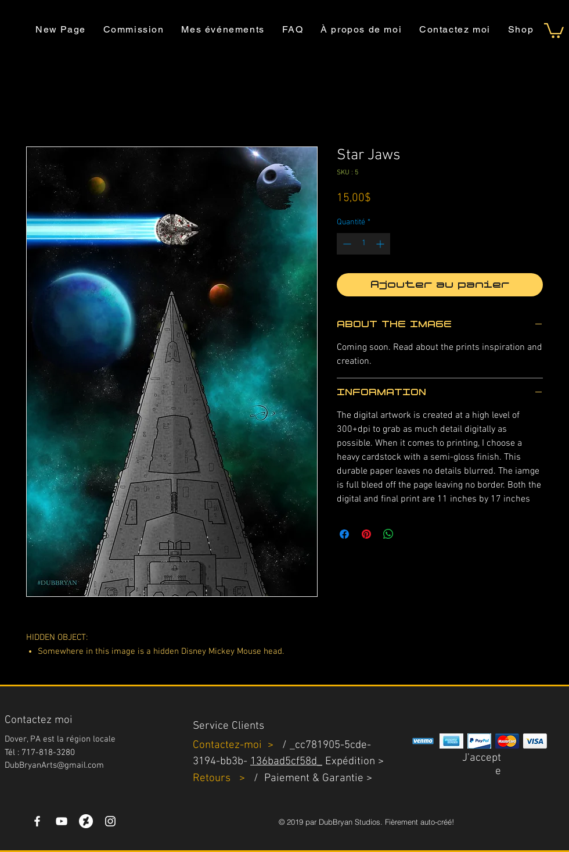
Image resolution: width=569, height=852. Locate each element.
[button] (554, 30)
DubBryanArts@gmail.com (54, 765)
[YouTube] (62, 821)
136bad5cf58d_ (286, 761)
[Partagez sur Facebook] (344, 534)
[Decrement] (345, 244)
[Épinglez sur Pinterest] (366, 534)
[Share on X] (410, 534)
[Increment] (381, 244)
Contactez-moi (229, 745)
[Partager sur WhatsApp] (388, 534)
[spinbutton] (363, 244)
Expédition (350, 761)
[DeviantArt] (86, 821)
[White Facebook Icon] (37, 821)
